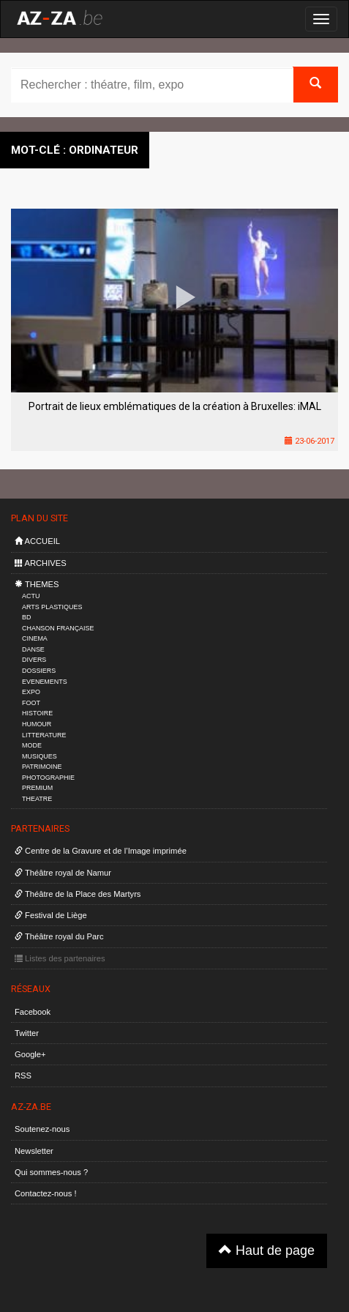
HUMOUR (36, 724)
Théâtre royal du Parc (59, 936)
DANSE (33, 649)
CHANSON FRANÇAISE (58, 628)
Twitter (27, 1033)
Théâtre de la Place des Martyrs (77, 894)
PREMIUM (37, 787)
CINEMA (35, 638)
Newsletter (34, 1151)
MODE (32, 745)
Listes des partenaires (60, 958)
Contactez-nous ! (46, 1193)
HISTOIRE (37, 713)
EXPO (31, 692)
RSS (23, 1075)
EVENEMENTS (44, 681)
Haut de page (267, 1250)
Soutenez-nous (42, 1129)
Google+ (30, 1054)
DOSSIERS (39, 670)
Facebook (32, 1011)
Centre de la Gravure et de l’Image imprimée (101, 850)
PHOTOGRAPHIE (48, 777)
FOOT (31, 703)
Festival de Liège (51, 915)
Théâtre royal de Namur (63, 872)
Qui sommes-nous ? (51, 1172)
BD (26, 617)
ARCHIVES (41, 563)
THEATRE (37, 798)
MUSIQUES (39, 756)
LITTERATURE (44, 735)
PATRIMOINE (41, 766)
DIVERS (34, 659)
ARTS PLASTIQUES (52, 607)
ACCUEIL (37, 541)
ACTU (31, 596)
